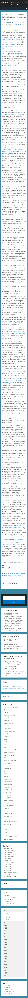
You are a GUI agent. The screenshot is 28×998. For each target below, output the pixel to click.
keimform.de (14, 3)
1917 (21, 684)
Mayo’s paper (21, 536)
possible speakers (7, 65)
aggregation (12, 688)
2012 (5, 959)
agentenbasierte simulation (7, 688)
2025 (5, 922)
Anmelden (7, 987)
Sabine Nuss (7, 870)
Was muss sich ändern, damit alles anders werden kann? (13, 643)
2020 (5, 936)
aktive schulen (5, 689)
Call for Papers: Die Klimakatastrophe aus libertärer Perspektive (14, 672)
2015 (5, 950)
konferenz (16, 573)
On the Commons (9, 866)
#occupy (16, 684)
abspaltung (9, 686)
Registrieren (7, 985)
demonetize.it (7, 860)
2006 (5, 976)
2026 (5, 910)
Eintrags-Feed (8, 989)
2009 (5, 967)
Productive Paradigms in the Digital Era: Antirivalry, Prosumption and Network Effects (14, 333)
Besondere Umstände (10, 848)
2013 (5, 956)
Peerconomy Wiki (9, 903)
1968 (23, 684)
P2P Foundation (8, 868)
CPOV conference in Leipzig (9, 39)
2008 (5, 970)
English (10, 24)
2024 (5, 925)
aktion (22, 688)
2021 (5, 934)
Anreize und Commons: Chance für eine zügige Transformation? (13, 662)
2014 (5, 953)
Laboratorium (8, 901)
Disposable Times (9, 862)
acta (12, 686)
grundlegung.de (8, 899)
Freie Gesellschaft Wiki (10, 897)
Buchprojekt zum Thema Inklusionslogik (11, 669)
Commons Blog (8, 852)
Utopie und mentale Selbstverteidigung (11, 640)
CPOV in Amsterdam (10, 44)
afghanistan (17, 686)
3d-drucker (19, 684)
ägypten (14, 686)
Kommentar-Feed (9, 991)
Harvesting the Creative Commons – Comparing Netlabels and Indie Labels (14, 380)
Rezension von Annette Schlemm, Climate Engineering (13, 617)
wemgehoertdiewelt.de (10, 876)
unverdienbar (7, 874)
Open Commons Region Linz (15, 646)
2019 (5, 939)
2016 (5, 948)
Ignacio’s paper (12, 375)
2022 (5, 931)
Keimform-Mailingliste (10, 886)
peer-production (18, 575)
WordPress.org (8, 993)
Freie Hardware (17, 24)
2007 (5, 973)
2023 (5, 928)
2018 (5, 942)
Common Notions (9, 850)
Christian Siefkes (8, 623)
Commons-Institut (9, 856)
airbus (15, 688)
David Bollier (7, 858)
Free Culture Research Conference (13, 114)
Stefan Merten (9, 22)
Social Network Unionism (11, 872)
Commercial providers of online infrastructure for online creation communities (13, 527)
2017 (5, 945)
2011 (5, 962)
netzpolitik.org (8, 864)
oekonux (10, 575)
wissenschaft (16, 577)
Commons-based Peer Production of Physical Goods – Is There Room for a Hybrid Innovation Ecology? (14, 151)
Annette (6, 616)
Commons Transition (10, 854)
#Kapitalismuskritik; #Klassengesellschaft (8, 684)
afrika (20, 686)
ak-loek (19, 688)
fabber (11, 573)
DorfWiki (6, 895)
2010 (5, 964)
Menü (2, 8)
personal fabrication (7, 577)
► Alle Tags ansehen (8, 696)
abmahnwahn (5, 686)
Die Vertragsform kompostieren (11, 613)
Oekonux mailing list (17, 562)
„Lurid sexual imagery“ (10, 675)
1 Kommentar (12, 26)
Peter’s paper (5, 185)
